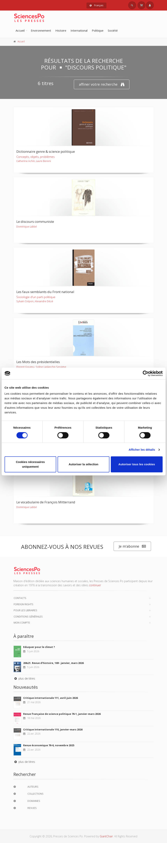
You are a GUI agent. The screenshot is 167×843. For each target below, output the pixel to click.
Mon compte (22, 622)
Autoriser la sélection (83, 464)
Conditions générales (28, 616)
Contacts (20, 598)
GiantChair (106, 836)
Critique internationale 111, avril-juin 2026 (50, 698)
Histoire (60, 30)
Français (96, 5)
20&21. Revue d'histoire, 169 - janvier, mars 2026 (53, 663)
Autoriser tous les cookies (136, 464)
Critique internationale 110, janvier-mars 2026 (52, 729)
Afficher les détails (142, 449)
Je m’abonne (132, 546)
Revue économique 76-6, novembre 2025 (48, 745)
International (79, 30)
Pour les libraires (25, 610)
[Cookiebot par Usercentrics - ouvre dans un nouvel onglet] (145, 373)
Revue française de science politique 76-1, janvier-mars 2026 (62, 714)
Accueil (20, 30)
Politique (97, 30)
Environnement (41, 30)
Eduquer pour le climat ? (39, 647)
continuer (95, 585)
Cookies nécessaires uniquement (30, 464)
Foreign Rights (23, 604)
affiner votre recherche (101, 84)
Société (113, 30)
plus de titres (24, 678)
